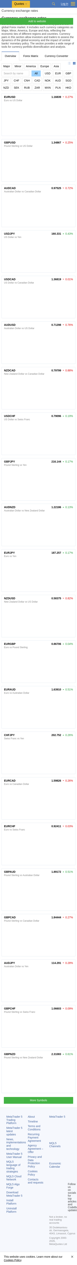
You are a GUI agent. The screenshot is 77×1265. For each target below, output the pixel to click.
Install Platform (11, 1202)
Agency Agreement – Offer (35, 1149)
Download (14, 1194)
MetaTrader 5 (57, 1116)
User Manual (14, 1155)
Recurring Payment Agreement (34, 1137)
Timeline (33, 1121)
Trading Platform (14, 1120)
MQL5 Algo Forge (13, 1186)
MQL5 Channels (54, 1145)
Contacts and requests (35, 1181)
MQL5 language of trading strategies (13, 1166)
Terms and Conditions (34, 1128)
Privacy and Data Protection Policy (35, 1161)
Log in (64, 3)
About (31, 1116)
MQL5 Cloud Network (14, 1178)
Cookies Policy (33, 1173)
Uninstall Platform (11, 1210)
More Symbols (38, 1100)
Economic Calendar (55, 1165)
